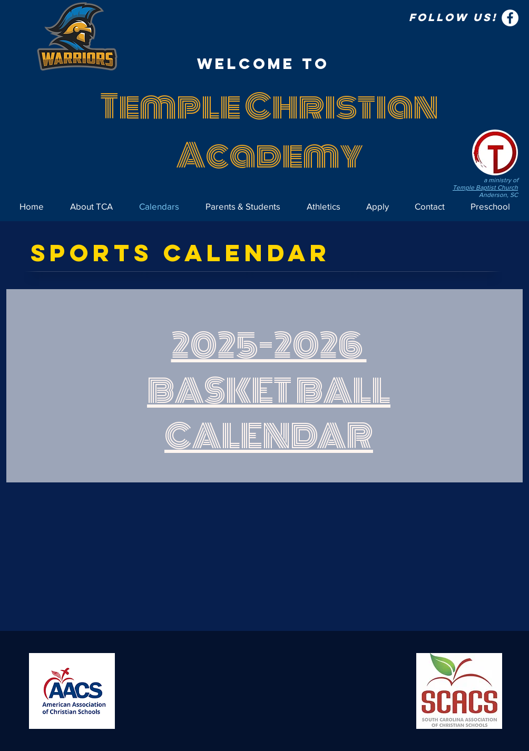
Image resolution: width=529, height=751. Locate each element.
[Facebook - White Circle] (510, 17)
